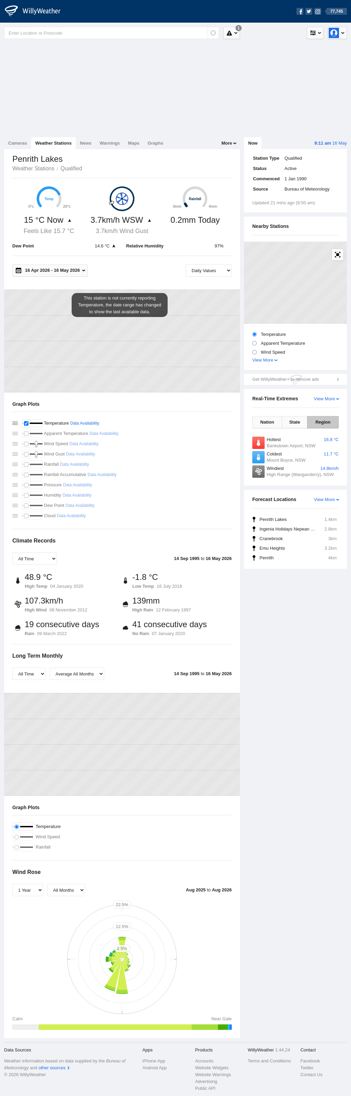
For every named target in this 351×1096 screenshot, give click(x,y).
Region (322, 422)
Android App (155, 1067)
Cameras (17, 143)
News (86, 143)
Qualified (71, 168)
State (294, 422)
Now (252, 143)
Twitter (306, 1067)
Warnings (110, 143)
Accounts (204, 1060)
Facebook (310, 1060)
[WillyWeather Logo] (36, 11)
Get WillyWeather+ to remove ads (285, 379)
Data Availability (84, 423)
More (226, 143)
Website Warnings (213, 1074)
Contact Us (311, 1074)
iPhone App (154, 1060)
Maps (134, 143)
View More (262, 360)
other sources (51, 1067)
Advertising (206, 1081)
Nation (267, 422)
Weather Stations (53, 143)
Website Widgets (211, 1067)
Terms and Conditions (269, 1060)
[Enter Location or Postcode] (111, 33)
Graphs (156, 143)
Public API (205, 1088)
